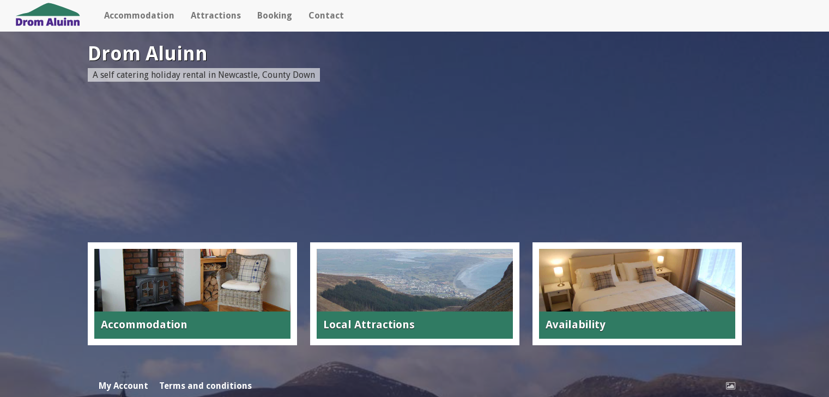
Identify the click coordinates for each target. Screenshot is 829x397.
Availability (576, 324)
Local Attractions (369, 324)
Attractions (216, 15)
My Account (123, 386)
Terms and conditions (205, 386)
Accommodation (139, 15)
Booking (274, 15)
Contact (326, 15)
